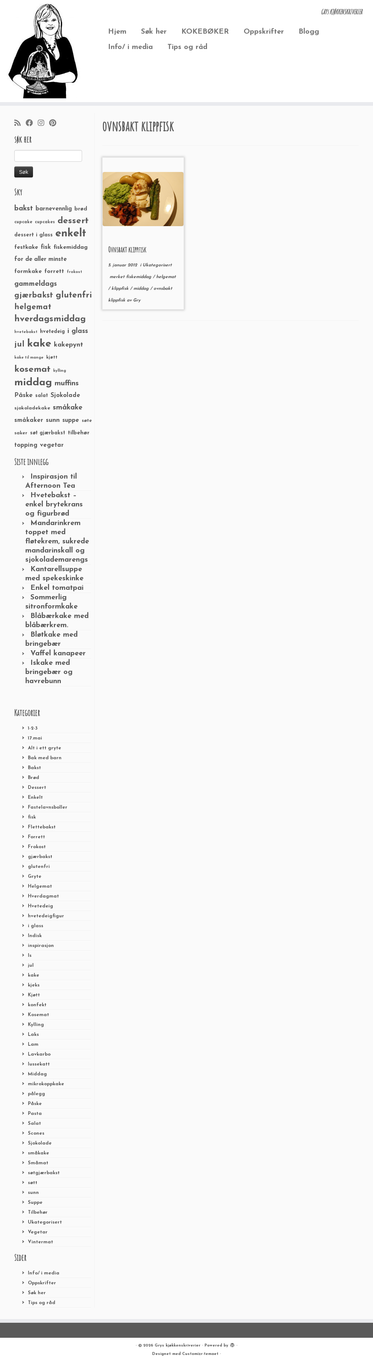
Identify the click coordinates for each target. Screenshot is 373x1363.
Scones (36, 1133)
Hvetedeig (40, 906)
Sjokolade (40, 1143)
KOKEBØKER (205, 31)
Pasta (35, 1113)
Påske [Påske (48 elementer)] (23, 395)
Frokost (37, 847)
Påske (35, 1103)
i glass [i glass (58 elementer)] (77, 331)
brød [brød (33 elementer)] (80, 209)
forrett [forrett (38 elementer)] (54, 271)
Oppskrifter (264, 31)
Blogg (309, 31)
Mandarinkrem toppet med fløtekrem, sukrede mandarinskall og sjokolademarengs (57, 541)
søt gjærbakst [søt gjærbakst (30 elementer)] (47, 433)
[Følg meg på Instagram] (43, 124)
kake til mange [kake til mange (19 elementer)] (29, 358)
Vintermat (40, 1242)
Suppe (35, 1202)
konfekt (37, 1005)
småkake (38, 1153)
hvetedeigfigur (46, 916)
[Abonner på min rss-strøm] (20, 124)
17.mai (35, 738)
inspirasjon (41, 945)
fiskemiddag (139, 277)
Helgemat (40, 886)
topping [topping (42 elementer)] (25, 445)
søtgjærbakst (44, 1173)
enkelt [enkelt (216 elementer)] (70, 233)
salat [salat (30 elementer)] (41, 395)
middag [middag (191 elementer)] (33, 383)
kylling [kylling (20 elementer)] (59, 371)
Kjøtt (34, 995)
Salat (34, 1123)
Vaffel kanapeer (58, 653)
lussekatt (39, 1064)
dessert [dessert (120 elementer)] (73, 221)
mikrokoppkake (46, 1084)
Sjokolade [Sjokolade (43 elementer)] (65, 395)
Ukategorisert (45, 1222)
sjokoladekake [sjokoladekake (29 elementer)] (32, 408)
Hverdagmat (43, 896)
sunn (33, 1192)
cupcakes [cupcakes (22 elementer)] (45, 222)
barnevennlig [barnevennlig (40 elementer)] (54, 209)
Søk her (154, 31)
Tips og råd (187, 47)
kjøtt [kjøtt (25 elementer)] (52, 357)
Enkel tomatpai (57, 588)
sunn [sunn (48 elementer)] (53, 420)
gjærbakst (40, 856)
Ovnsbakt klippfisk (127, 249)
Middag (37, 1074)
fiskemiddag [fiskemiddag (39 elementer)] (70, 247)
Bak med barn (45, 758)
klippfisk (120, 289)
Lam (33, 1044)
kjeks (34, 985)
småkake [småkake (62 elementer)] (67, 407)
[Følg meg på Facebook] (32, 124)
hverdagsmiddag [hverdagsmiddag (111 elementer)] (50, 319)
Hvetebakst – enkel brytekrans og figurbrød (54, 504)
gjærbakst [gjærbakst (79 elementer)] (33, 295)
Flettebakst (42, 827)
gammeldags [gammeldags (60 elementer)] (35, 284)
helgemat (166, 277)
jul (31, 965)
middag (141, 289)
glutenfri (39, 866)
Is (30, 955)
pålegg (36, 1093)
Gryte (34, 876)
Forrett (36, 837)
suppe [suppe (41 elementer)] (70, 420)
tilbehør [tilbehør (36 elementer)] (78, 433)
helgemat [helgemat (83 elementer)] (32, 307)
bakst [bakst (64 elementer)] (23, 208)
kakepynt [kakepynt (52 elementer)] (68, 344)
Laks (33, 1034)
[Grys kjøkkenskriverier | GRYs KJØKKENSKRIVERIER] (43, 51)
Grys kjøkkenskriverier (177, 1346)
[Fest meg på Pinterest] (55, 124)
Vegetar (38, 1232)
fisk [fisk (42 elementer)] (46, 247)
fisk (32, 817)
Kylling (36, 1024)
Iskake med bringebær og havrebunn (49, 672)
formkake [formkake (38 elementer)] (28, 271)
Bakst (34, 767)
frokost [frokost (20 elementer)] (74, 272)
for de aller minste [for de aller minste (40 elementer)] (40, 259)
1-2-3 (33, 728)
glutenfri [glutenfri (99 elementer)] (74, 295)
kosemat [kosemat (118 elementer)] (32, 369)
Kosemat (38, 1014)
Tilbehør (38, 1212)
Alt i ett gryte (44, 748)
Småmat (38, 1163)
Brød (33, 777)
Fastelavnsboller (47, 807)
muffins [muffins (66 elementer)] (67, 383)
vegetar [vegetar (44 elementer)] (52, 445)
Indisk (35, 935)
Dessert (37, 787)
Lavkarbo (39, 1054)
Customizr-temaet (200, 1354)
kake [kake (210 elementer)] (39, 343)
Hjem (117, 31)
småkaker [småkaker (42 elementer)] (28, 420)
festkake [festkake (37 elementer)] (26, 247)
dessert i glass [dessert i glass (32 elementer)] (33, 235)
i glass (35, 926)
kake (33, 975)
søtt (32, 1182)
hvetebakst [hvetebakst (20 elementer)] (25, 332)
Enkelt (35, 797)
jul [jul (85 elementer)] (19, 344)
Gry (136, 300)
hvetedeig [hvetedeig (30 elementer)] (52, 331)
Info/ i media (130, 47)
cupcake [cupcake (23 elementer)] (23, 222)
